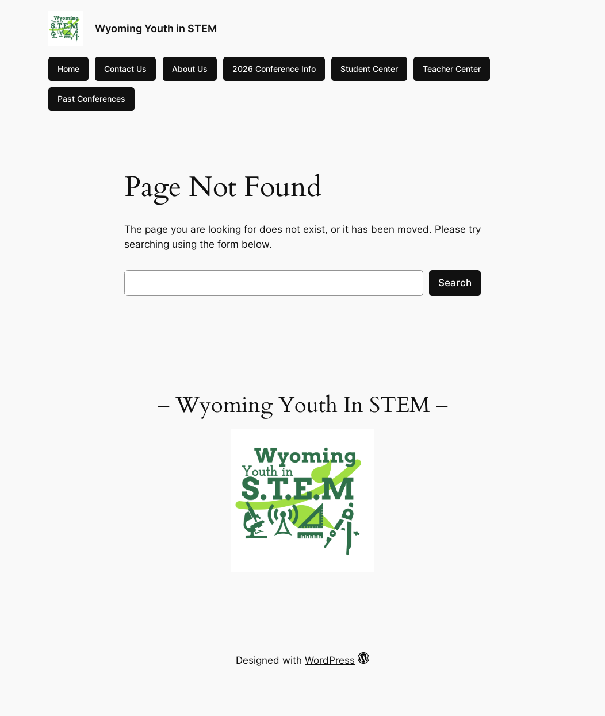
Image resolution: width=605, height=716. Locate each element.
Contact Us (125, 69)
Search (455, 282)
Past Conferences (91, 98)
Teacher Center (452, 69)
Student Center (369, 69)
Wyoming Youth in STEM (156, 28)
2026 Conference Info (274, 69)
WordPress (330, 660)
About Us (190, 69)
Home (68, 69)
